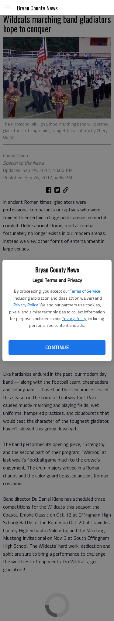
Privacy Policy (25, 304)
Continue (57, 347)
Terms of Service (85, 291)
